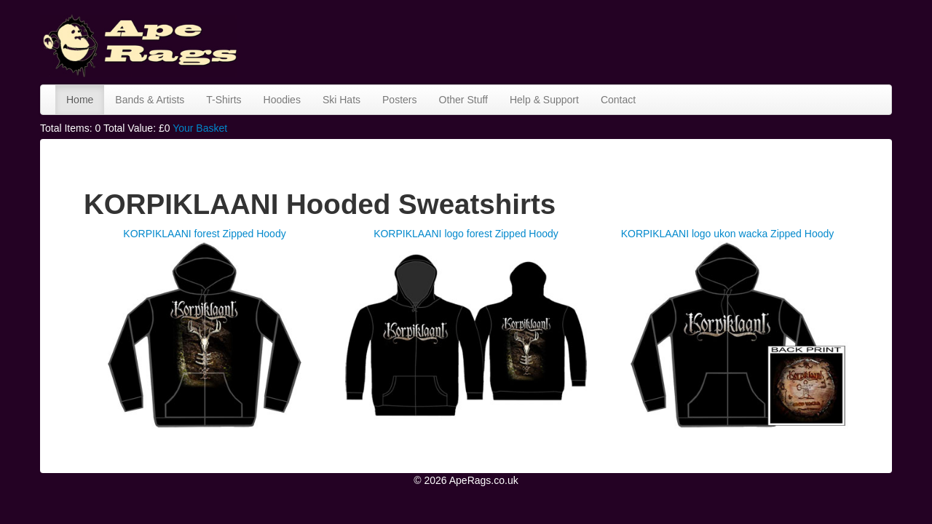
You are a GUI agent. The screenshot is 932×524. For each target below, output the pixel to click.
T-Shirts (223, 100)
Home (79, 100)
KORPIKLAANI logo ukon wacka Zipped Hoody (727, 233)
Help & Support (544, 100)
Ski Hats (341, 100)
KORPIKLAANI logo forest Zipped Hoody (466, 233)
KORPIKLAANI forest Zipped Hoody (204, 233)
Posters (399, 100)
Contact (618, 100)
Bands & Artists (149, 100)
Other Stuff (463, 100)
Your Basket (200, 128)
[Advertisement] (627, 40)
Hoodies (282, 100)
